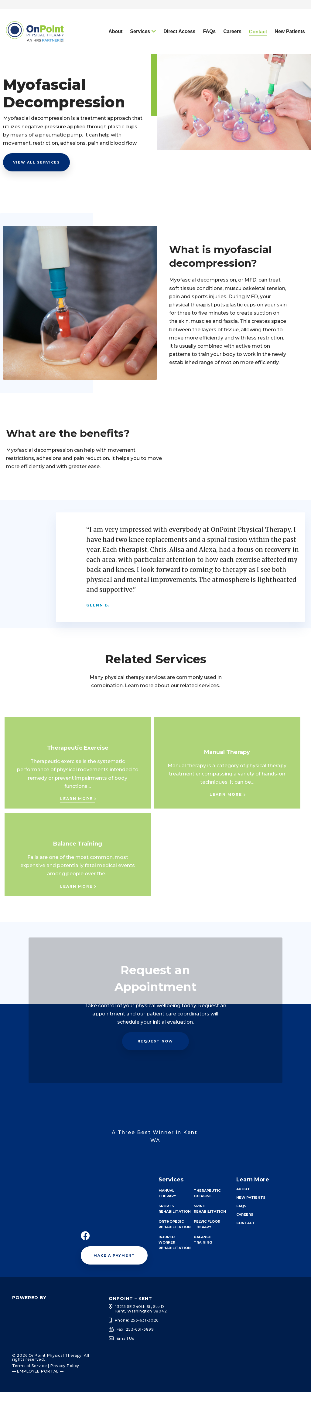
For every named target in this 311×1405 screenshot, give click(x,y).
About (115, 44)
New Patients (290, 44)
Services (140, 44)
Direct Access (179, 44)
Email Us (125, 1351)
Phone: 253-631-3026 (137, 1333)
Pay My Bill (288, 11)
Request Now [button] (155, 1054)
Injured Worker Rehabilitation (175, 1255)
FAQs (209, 44)
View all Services (36, 175)
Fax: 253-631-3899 (135, 1342)
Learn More (76, 811)
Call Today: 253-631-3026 (162, 11)
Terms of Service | (30, 1378)
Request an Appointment (233, 11)
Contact (258, 44)
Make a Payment (114, 1268)
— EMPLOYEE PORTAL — (38, 1384)
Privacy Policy (64, 1378)
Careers (232, 44)
